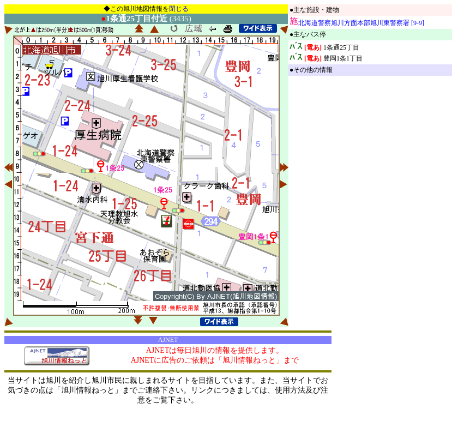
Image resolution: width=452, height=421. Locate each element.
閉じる (179, 9)
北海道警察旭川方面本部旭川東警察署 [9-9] (361, 23)
